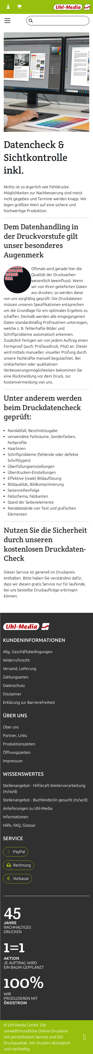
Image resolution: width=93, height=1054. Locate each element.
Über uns (11, 727)
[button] (15, 852)
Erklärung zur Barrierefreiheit (29, 702)
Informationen (15, 816)
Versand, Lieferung (19, 668)
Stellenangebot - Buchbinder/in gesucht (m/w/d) (45, 800)
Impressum (13, 761)
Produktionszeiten (19, 744)
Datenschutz (14, 685)
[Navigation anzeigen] (7, 20)
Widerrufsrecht (16, 660)
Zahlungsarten (15, 677)
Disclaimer (12, 694)
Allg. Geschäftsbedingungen (27, 651)
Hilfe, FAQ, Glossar (19, 825)
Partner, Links (15, 735)
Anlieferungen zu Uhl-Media (27, 808)
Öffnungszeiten (17, 752)
